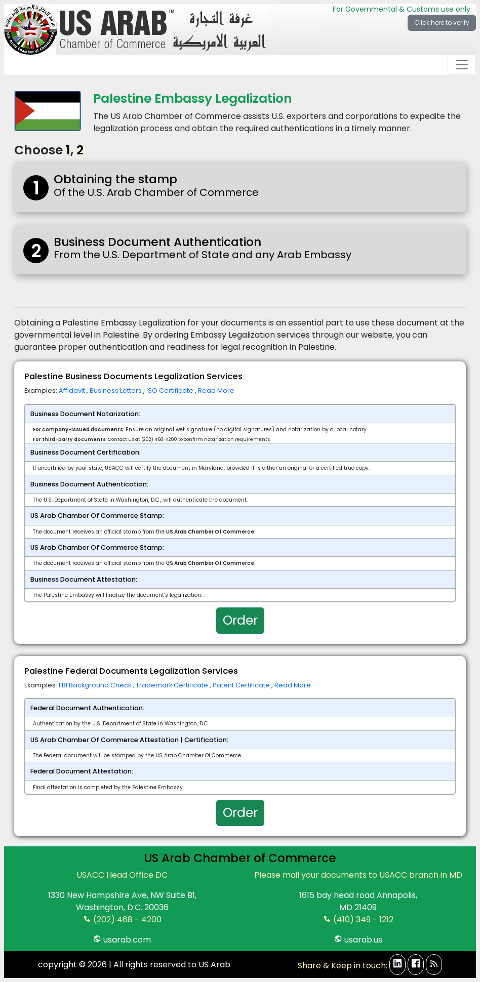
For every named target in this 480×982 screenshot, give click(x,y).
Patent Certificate (242, 685)
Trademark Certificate (173, 685)
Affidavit (73, 390)
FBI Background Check (96, 685)
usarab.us (358, 940)
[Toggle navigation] (462, 65)
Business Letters (116, 390)
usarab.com (122, 940)
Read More (216, 390)
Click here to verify (441, 22)
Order (240, 620)
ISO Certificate (170, 390)
